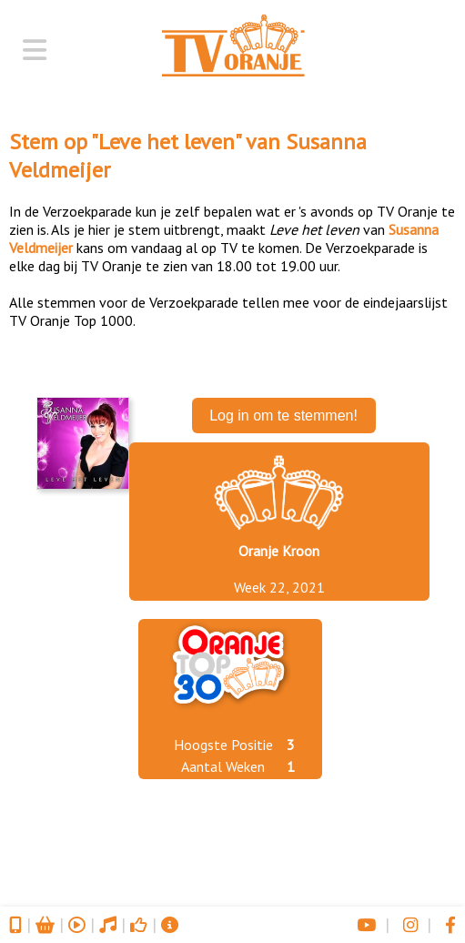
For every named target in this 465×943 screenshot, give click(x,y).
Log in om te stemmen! (283, 415)
